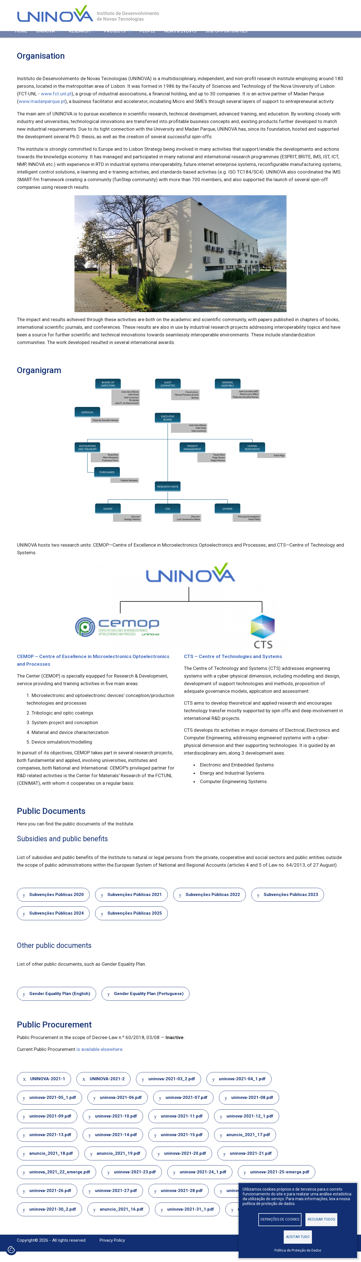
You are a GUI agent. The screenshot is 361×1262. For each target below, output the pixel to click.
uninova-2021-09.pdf (50, 1126)
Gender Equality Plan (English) (59, 1003)
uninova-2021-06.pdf (121, 1107)
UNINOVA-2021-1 (47, 1089)
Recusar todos (321, 1219)
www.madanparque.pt (42, 112)
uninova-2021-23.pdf (135, 1182)
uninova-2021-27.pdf (116, 1200)
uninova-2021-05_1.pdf (52, 1107)
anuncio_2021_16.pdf (122, 1219)
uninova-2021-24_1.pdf (203, 1182)
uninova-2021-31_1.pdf (190, 1219)
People (147, 38)
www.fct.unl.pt (56, 104)
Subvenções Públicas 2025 (134, 923)
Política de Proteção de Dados (297, 1250)
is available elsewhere (99, 1059)
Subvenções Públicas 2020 (56, 904)
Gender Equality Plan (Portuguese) (149, 1003)
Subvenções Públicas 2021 (134, 904)
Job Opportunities (226, 38)
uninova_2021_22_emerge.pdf (59, 1182)
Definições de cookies (280, 1219)
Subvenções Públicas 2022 (213, 904)
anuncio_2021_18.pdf (51, 1163)
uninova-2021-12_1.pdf (249, 1126)
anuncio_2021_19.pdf (118, 1163)
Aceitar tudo (298, 1237)
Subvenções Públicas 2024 (56, 923)
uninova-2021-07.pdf (187, 1107)
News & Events (180, 38)
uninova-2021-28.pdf (182, 1200)
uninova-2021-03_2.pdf (171, 1089)
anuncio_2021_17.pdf (248, 1144)
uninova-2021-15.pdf (182, 1144)
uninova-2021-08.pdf (252, 1107)
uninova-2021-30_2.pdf (52, 1219)
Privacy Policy (112, 1250)
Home (21, 38)
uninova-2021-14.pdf (116, 1144)
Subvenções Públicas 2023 (291, 904)
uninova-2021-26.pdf (50, 1200)
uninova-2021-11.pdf (182, 1126)
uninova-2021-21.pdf (251, 1163)
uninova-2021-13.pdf (50, 1144)
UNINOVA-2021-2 (107, 1089)
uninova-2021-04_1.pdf (242, 1089)
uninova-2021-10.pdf (116, 1126)
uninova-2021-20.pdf (185, 1163)
